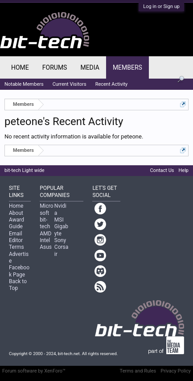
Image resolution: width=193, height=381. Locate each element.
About (16, 213)
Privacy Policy (175, 371)
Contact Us (162, 170)
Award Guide (16, 223)
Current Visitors (69, 84)
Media (89, 67)
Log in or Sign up (161, 6)
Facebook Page (19, 270)
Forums (54, 67)
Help (183, 170)
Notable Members (24, 84)
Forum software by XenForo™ (34, 371)
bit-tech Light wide (24, 170)
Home (20, 67)
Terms (16, 247)
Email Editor (16, 236)
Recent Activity (111, 84)
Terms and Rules (138, 371)
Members (127, 67)
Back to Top (18, 284)
